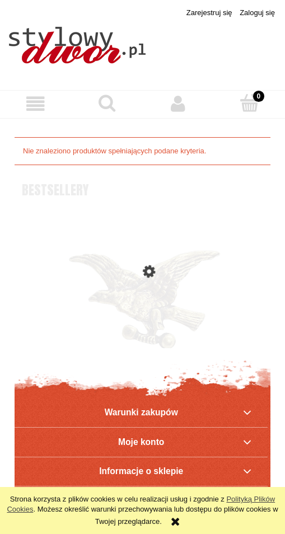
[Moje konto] (178, 104)
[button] (35, 104)
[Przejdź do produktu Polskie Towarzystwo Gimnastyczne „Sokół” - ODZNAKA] (142, 318)
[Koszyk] (249, 103)
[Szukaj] (107, 103)
